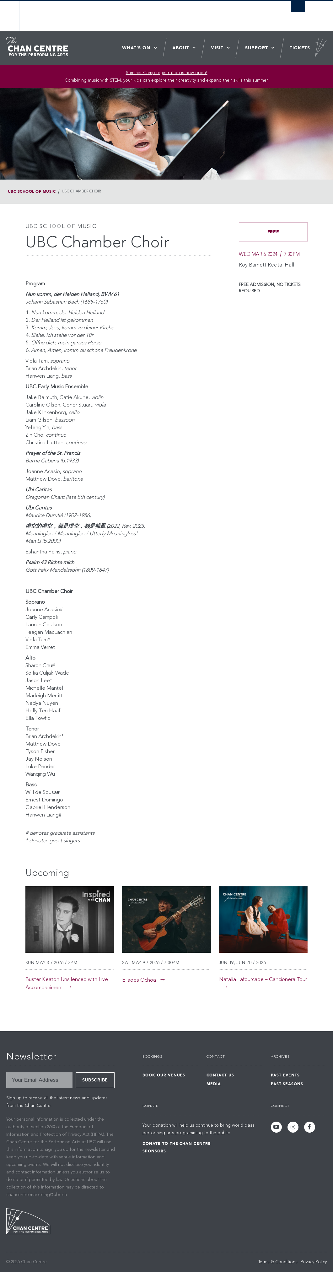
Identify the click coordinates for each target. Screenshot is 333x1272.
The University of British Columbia (39, 16)
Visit (217, 48)
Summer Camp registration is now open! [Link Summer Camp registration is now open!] (166, 73)
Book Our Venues (163, 1075)
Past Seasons (287, 1084)
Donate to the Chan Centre (176, 1143)
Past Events (285, 1075)
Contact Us (220, 1075)
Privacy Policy (314, 1262)
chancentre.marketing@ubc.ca (36, 1195)
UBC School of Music (32, 191)
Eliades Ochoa (139, 980)
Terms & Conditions (278, 1262)
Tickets (300, 48)
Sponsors (154, 1151)
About (181, 48)
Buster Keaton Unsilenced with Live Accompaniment (66, 983)
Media (214, 1084)
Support (256, 48)
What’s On (136, 48)
